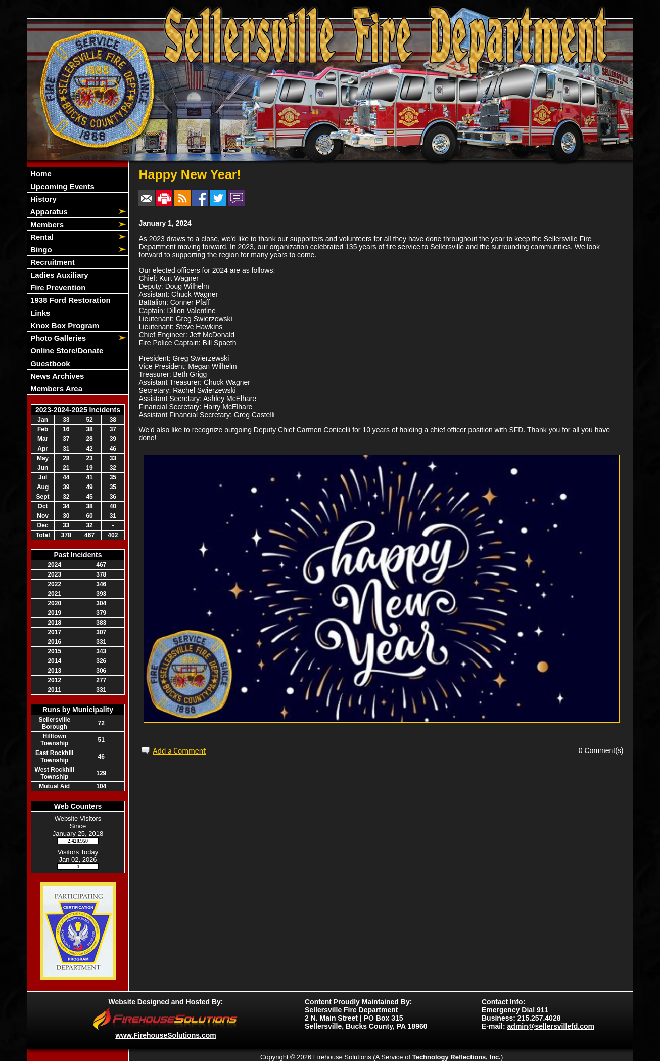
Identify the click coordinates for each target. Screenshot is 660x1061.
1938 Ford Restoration (69, 300)
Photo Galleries (57, 338)
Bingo (40, 249)
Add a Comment (179, 751)
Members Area (55, 388)
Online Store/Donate (65, 350)
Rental (41, 237)
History (42, 199)
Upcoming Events (61, 186)
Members (46, 224)
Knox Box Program (63, 325)
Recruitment (51, 262)
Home (40, 173)
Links (39, 312)
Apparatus (48, 211)
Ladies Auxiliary (58, 275)
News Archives (56, 376)
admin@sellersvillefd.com (550, 1026)
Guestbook (49, 363)
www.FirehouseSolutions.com (165, 1035)
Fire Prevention (56, 287)
